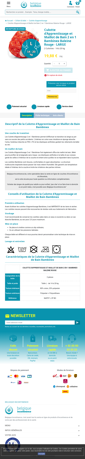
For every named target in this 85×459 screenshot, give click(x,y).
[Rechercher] (42, 12)
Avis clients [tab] (58, 115)
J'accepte (41, 454)
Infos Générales (13, 430)
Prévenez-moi (52, 97)
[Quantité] (59, 64)
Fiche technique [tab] (42, 115)
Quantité (47, 64)
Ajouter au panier (58, 70)
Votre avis (10, 435)
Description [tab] (27, 115)
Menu (7, 425)
